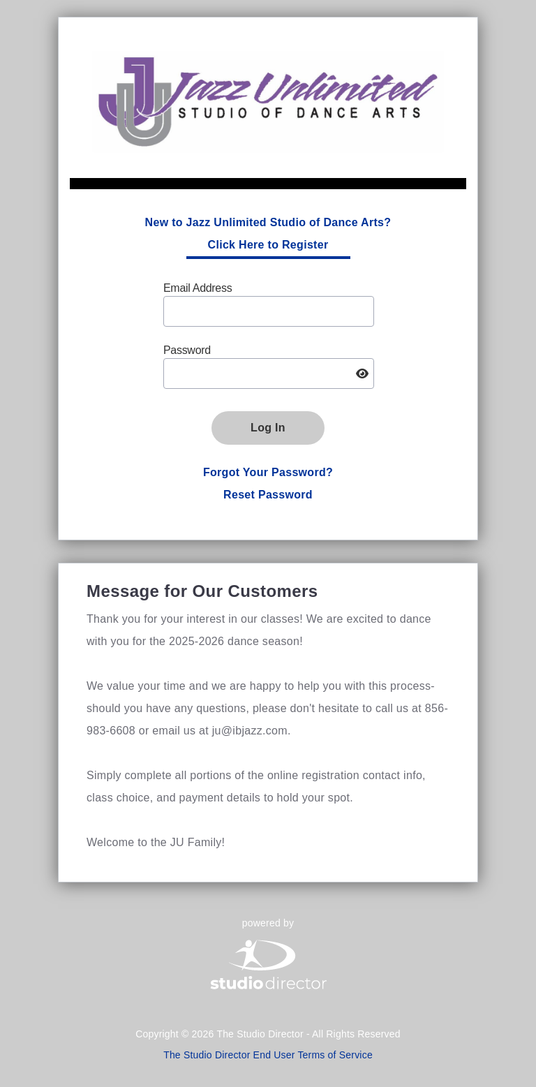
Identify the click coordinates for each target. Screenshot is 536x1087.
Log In (268, 428)
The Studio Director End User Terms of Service (268, 1054)
